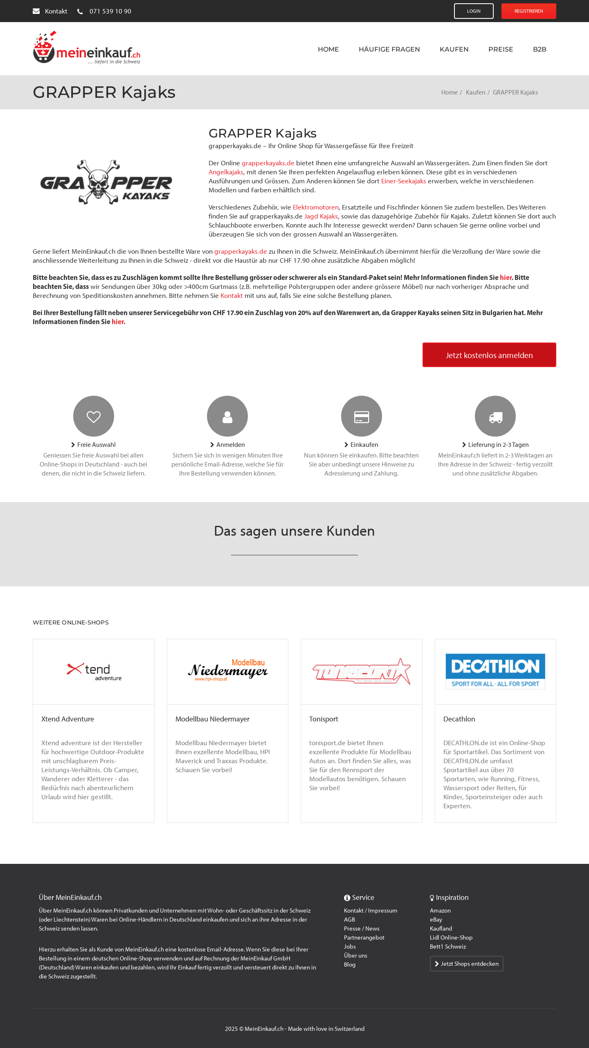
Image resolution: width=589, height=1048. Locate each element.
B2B (539, 49)
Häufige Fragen (389, 49)
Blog (349, 964)
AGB (349, 919)
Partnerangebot (364, 937)
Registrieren (529, 11)
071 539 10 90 (104, 11)
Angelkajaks (226, 172)
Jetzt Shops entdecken (467, 963)
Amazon (440, 910)
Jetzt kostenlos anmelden (489, 355)
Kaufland (441, 928)
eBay (436, 919)
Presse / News (362, 928)
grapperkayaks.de (268, 163)
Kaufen (454, 49)
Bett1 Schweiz (448, 946)
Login (474, 11)
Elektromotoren (316, 207)
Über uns (355, 955)
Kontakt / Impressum (371, 910)
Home (328, 49)
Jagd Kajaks (321, 216)
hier (506, 277)
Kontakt (50, 11)
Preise (500, 49)
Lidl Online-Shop (451, 937)
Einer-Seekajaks (404, 181)
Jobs (350, 946)
